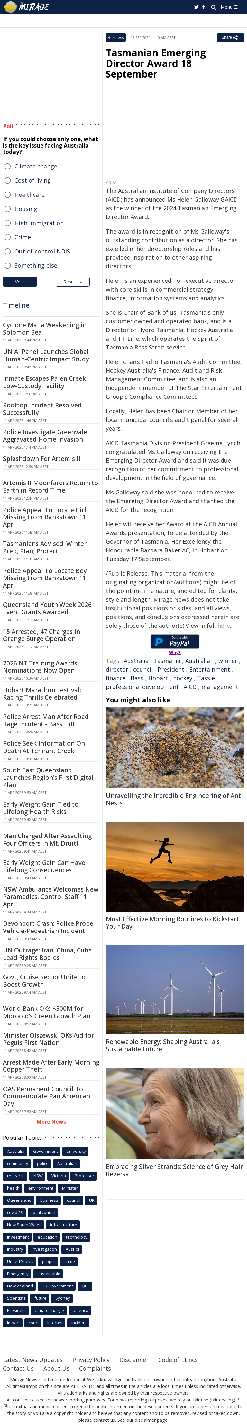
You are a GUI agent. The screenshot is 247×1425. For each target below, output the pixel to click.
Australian (199, 661)
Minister (70, 1188)
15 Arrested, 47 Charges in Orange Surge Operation (41, 635)
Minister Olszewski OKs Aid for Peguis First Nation (48, 1039)
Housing (25, 209)
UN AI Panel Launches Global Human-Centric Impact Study (46, 355)
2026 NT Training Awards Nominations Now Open (40, 667)
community (17, 1163)
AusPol (72, 1249)
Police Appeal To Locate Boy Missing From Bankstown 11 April (45, 578)
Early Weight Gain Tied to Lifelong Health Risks (40, 808)
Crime (22, 237)
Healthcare (29, 194)
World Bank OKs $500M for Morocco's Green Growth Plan (46, 1012)
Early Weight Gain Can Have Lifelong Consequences (44, 866)
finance (116, 678)
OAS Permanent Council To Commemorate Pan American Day (46, 1096)
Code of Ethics (178, 1359)
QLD (86, 1286)
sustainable (48, 1274)
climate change (49, 1310)
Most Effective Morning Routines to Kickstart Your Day (172, 923)
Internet (55, 1322)
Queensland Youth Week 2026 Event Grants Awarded (47, 608)
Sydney (62, 1298)
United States (20, 1261)
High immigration (39, 223)
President (171, 669)
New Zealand (20, 1286)
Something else (35, 265)
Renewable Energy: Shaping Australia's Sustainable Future (163, 1045)
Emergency (18, 1274)
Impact (13, 1322)
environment (40, 1188)
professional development (142, 687)
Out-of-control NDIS (42, 251)
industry (15, 1249)
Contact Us (18, 1368)
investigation (44, 1249)
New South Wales (24, 1225)
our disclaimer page (147, 1420)
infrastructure (63, 1225)
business (49, 1200)
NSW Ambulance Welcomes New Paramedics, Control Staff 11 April (50, 896)
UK (92, 1200)
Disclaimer (134, 1359)
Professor (84, 1176)
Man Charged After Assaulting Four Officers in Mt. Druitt (47, 839)
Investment (18, 1237)
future (40, 1298)
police (43, 1163)
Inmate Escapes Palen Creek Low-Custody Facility (44, 382)
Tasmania (166, 661)
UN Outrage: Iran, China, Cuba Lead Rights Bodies (47, 954)
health (13, 1188)
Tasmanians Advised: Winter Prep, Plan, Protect (45, 547)
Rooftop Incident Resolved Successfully (42, 409)
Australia (136, 661)
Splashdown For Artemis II (41, 458)
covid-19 (15, 1212)
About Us (56, 1368)
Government (45, 1151)
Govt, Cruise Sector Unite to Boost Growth (44, 981)
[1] (238, 1399)
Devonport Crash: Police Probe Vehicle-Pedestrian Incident (48, 927)
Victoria (58, 1176)
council (143, 669)
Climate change (35, 166)
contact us (104, 1420)
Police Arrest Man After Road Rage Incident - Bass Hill (46, 720)
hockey (182, 678)
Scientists (16, 1298)
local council (43, 1212)
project (49, 1261)
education (47, 1237)
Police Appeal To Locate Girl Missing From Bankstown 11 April (44, 517)
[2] (5, 1406)
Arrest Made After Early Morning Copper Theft (51, 1066)
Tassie (206, 678)
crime (69, 1261)
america (80, 1310)
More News (51, 1121)
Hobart (158, 678)
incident (79, 1322)
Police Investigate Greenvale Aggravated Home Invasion (45, 436)
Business (116, 37)
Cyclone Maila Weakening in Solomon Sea (45, 329)
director (117, 669)
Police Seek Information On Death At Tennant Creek (44, 747)
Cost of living (32, 180)
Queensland (19, 1200)
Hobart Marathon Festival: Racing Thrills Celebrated (42, 694)
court (34, 1322)
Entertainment (209, 669)
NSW (38, 1176)
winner (227, 661)
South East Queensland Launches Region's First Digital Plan (48, 777)
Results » (72, 282)
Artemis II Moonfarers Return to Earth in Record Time (50, 486)
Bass (137, 678)
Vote (20, 282)
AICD (190, 687)
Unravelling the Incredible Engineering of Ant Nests (173, 799)
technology (76, 1237)
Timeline (16, 305)
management (219, 687)
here (223, 625)
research (16, 1176)
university (76, 1151)
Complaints (95, 1368)
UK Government (57, 1286)
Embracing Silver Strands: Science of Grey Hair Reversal (174, 1170)
